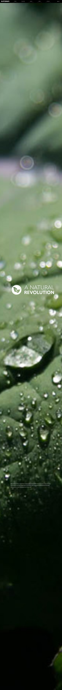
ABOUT (58, 1)
